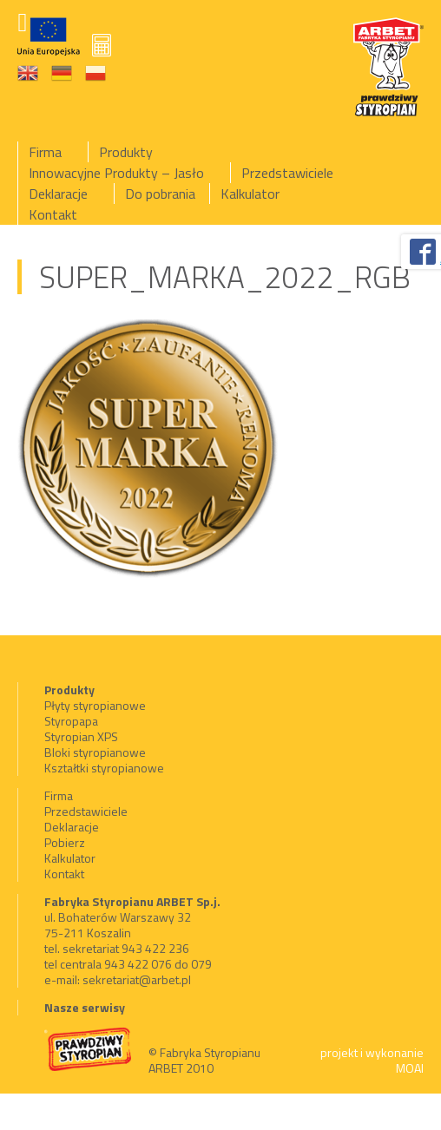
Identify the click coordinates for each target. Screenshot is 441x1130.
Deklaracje (58, 193)
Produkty (126, 151)
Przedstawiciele (287, 172)
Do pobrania (160, 193)
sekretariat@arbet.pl (136, 979)
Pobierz (64, 842)
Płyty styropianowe (95, 705)
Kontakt (53, 214)
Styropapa (71, 721)
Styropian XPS (81, 736)
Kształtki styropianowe (104, 768)
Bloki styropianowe (95, 752)
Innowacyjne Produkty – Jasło (116, 172)
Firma (45, 151)
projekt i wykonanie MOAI (372, 1060)
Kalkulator (250, 193)
